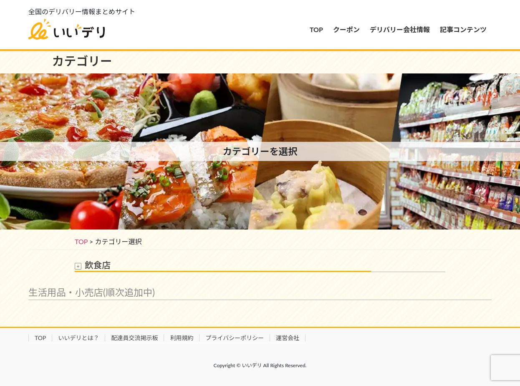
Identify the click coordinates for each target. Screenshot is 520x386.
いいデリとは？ (78, 337)
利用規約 (181, 337)
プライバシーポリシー (234, 337)
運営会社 (287, 337)
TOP (81, 241)
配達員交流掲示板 (134, 337)
